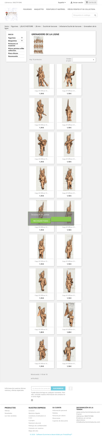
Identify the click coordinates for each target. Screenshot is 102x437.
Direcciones (56, 418)
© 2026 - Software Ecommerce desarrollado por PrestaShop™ (51, 434)
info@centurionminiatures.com (88, 422)
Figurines (27, 9)
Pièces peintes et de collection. (81, 9)
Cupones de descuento (60, 421)
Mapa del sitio (33, 431)
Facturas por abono (58, 416)
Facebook (71, 388)
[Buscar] (84, 15)
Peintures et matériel (55, 9)
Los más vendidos (11, 416)
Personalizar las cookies (40, 214)
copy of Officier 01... (42, 91)
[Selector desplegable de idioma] (62, 2)
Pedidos (55, 413)
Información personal (59, 410)
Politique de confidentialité (38, 426)
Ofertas (7, 411)
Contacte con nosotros (36, 428)
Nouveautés (13, 56)
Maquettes (39, 9)
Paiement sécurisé (35, 423)
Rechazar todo (40, 220)
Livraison (32, 411)
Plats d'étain (13, 53)
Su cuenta (56, 407)
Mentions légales (34, 413)
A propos (32, 420)
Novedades (8, 413)
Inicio (10, 34)
